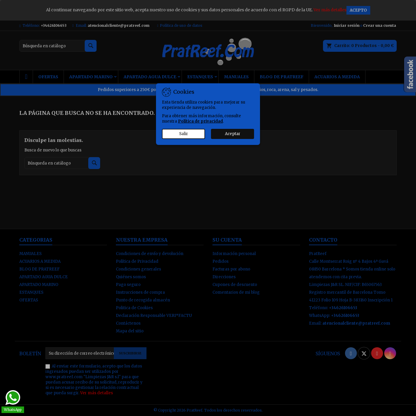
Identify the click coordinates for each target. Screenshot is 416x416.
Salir (183, 133)
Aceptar (232, 133)
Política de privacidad (200, 121)
